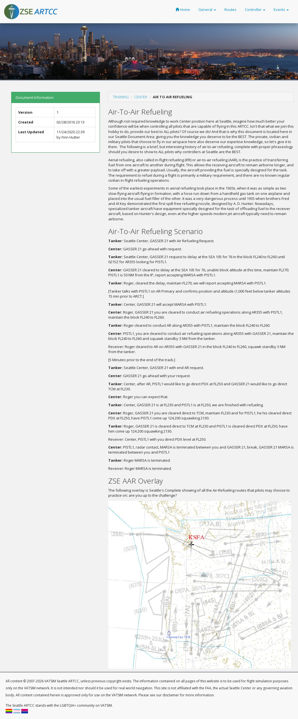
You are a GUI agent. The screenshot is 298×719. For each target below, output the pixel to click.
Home (182, 9)
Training (121, 96)
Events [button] (281, 9)
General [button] (207, 9)
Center (140, 96)
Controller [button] (255, 9)
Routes (230, 9)
